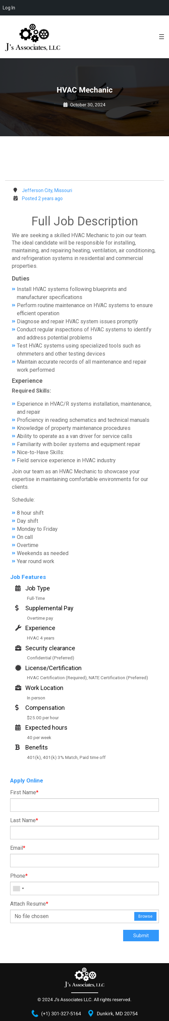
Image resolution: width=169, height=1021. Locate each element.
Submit (141, 935)
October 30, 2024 (88, 105)
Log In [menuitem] (9, 7)
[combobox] (18, 888)
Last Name (24, 820)
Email (17, 848)
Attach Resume (29, 904)
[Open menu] (162, 37)
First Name (24, 792)
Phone (19, 876)
